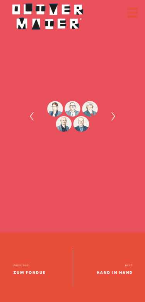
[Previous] (31, 116)
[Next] (113, 116)
